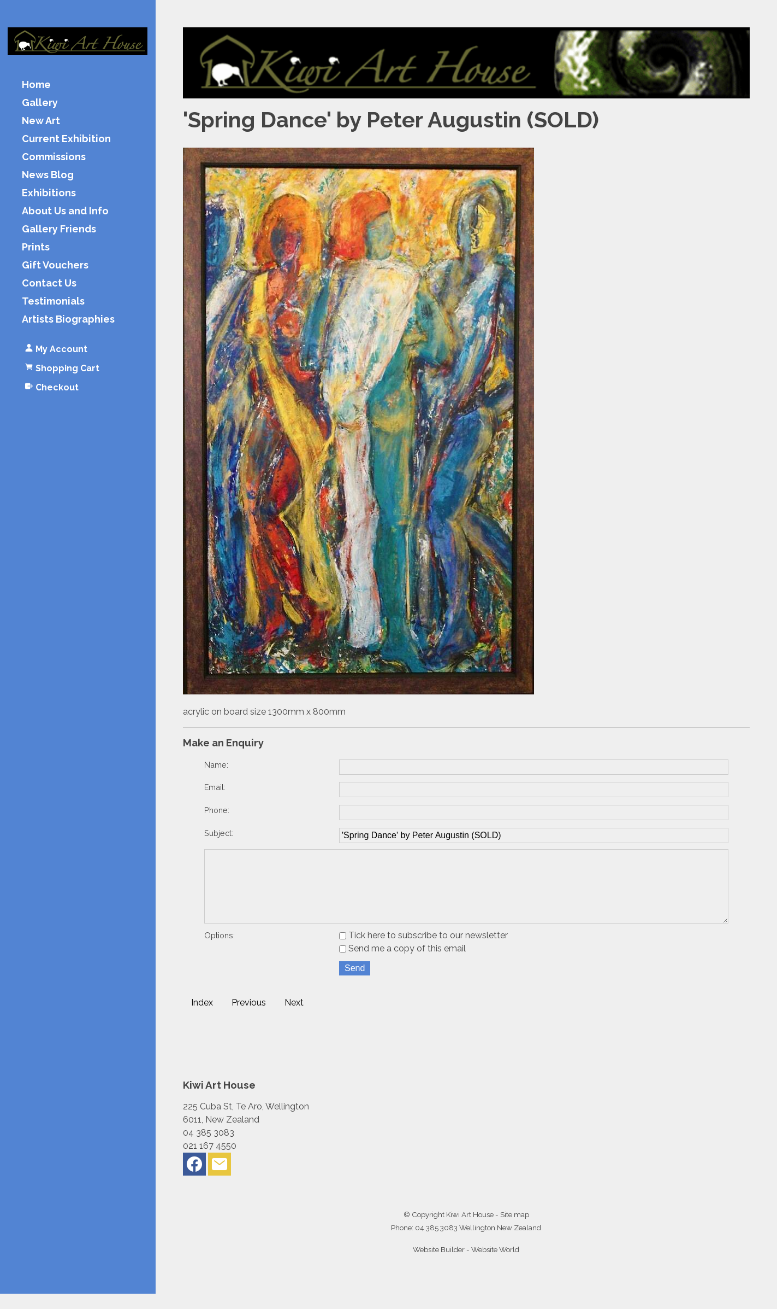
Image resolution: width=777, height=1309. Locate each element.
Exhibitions (49, 193)
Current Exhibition (66, 139)
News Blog (48, 175)
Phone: (216, 810)
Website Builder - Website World (466, 1264)
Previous (249, 1018)
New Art (41, 121)
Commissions (54, 157)
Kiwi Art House (470, 1229)
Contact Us (49, 283)
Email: (215, 787)
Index (202, 1018)
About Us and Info (65, 211)
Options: (219, 950)
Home (36, 85)
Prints (36, 247)
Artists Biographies (68, 319)
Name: (216, 764)
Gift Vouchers (55, 265)
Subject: (218, 833)
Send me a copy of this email (402, 964)
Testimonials (53, 301)
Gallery (40, 103)
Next (294, 1018)
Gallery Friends (59, 229)
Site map (514, 1229)
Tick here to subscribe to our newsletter (423, 950)
